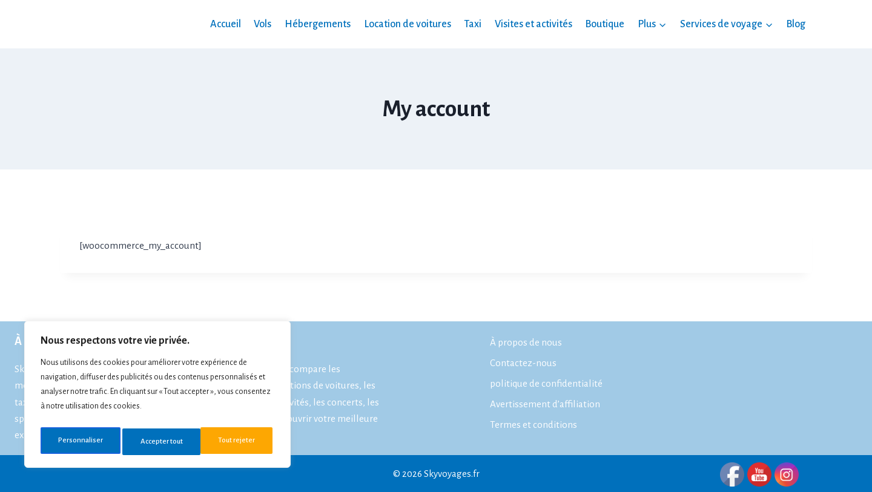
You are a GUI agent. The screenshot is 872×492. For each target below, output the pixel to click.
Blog (795, 24)
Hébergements (318, 24)
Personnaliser (79, 442)
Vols (262, 24)
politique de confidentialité (546, 383)
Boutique (604, 24)
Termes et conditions (533, 424)
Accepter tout (236, 442)
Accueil (225, 24)
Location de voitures (407, 24)
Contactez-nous (523, 363)
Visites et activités (533, 24)
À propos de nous (526, 342)
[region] (157, 397)
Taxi (472, 24)
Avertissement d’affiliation (545, 404)
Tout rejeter (158, 442)
